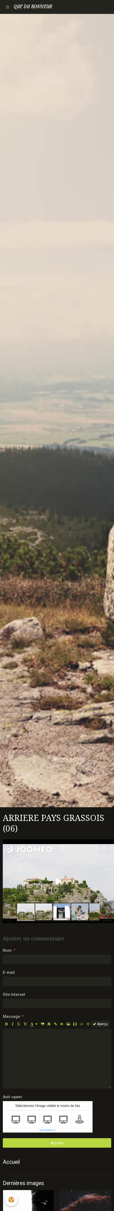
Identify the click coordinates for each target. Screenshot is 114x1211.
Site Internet (14, 994)
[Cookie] (11, 1199)
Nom (7, 950)
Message (11, 1016)
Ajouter (57, 1143)
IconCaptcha (46, 1130)
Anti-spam (12, 1097)
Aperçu (100, 1024)
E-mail (9, 972)
